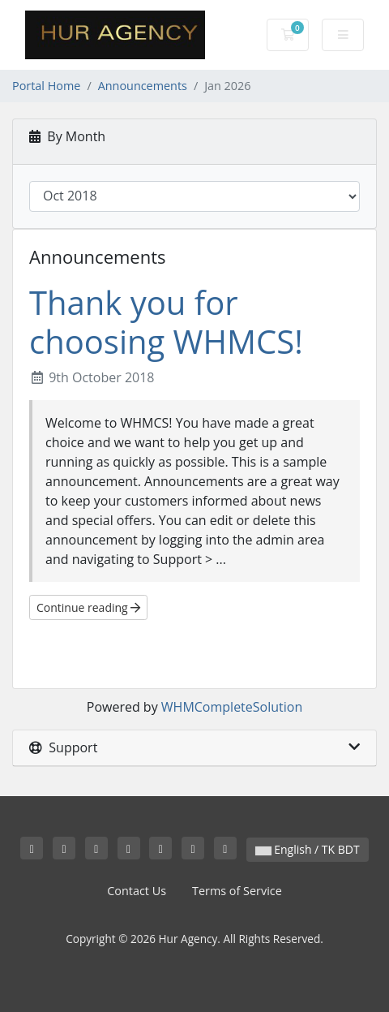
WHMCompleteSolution (231, 707)
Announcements (142, 85)
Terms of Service (237, 890)
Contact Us (136, 890)
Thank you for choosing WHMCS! (166, 322)
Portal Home (46, 85)
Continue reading (88, 607)
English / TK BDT (307, 849)
